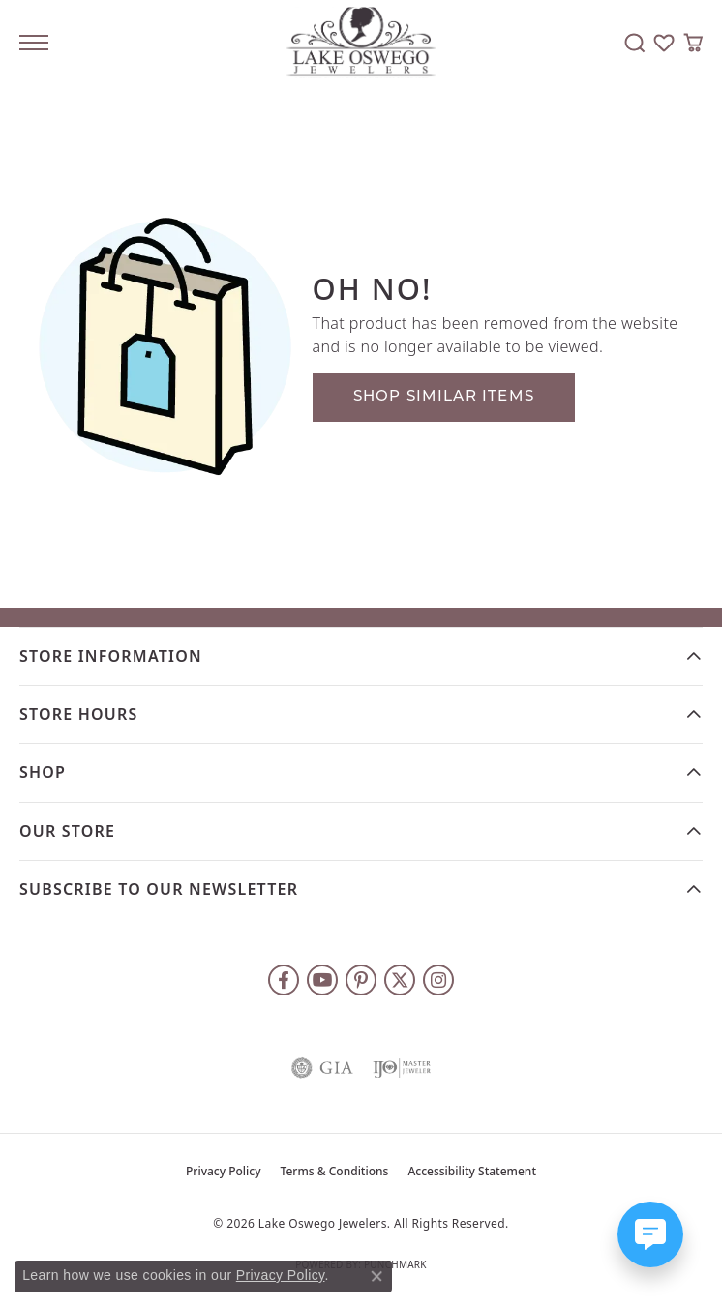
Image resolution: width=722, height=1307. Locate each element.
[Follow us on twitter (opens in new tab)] (399, 980)
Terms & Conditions (335, 1171)
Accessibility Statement (471, 1171)
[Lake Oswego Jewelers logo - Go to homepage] (361, 43)
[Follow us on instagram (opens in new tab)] (438, 980)
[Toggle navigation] (34, 42)
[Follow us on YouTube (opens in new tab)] (322, 980)
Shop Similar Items (444, 397)
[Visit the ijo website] (402, 1068)
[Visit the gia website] (322, 1068)
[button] (635, 42)
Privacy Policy (223, 1171)
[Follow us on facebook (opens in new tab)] (283, 980)
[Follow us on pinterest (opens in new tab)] (361, 980)
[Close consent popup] (376, 1276)
